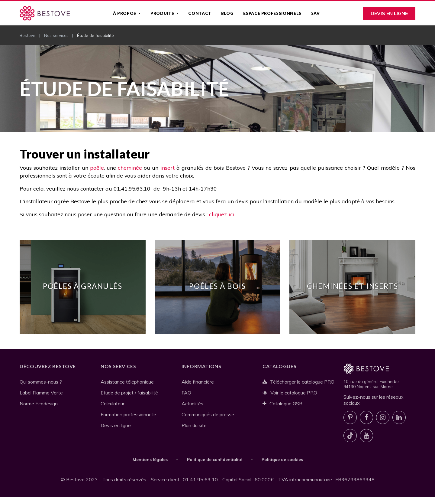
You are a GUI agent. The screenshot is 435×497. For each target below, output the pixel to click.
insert (167, 167)
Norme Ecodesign (39, 404)
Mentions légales (150, 459)
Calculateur (112, 404)
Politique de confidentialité (214, 459)
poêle (97, 167)
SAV (315, 13)
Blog (227, 13)
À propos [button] (125, 13)
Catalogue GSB (282, 404)
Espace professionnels (272, 13)
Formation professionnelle (128, 414)
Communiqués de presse (208, 414)
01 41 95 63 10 (200, 479)
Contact (199, 13)
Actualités (192, 404)
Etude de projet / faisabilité (129, 393)
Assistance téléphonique (127, 382)
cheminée (130, 167)
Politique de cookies (282, 459)
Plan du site (194, 425)
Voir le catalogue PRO (290, 393)
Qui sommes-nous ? (41, 382)
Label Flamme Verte (41, 393)
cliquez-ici (221, 214)
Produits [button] (162, 13)
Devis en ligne (389, 13)
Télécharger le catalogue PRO (298, 382)
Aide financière (198, 382)
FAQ (186, 393)
